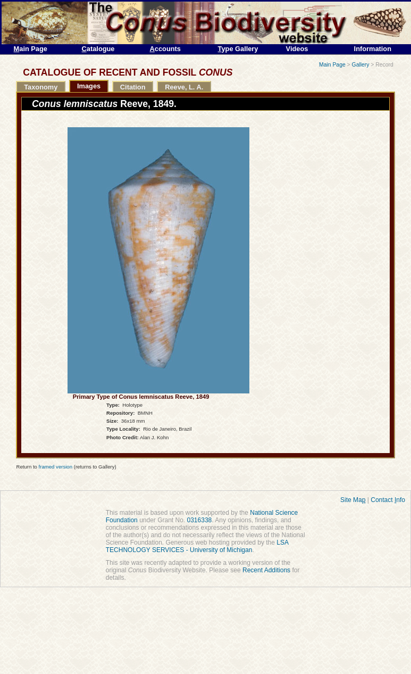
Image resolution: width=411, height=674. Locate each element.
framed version (55, 467)
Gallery (361, 65)
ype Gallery (238, 49)
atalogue (98, 49)
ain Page (30, 49)
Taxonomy (40, 87)
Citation (133, 87)
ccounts (165, 49)
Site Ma (352, 500)
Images (88, 86)
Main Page (332, 65)
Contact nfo (388, 500)
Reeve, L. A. (184, 87)
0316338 (199, 520)
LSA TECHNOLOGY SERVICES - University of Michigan (197, 546)
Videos (297, 49)
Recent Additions (266, 570)
